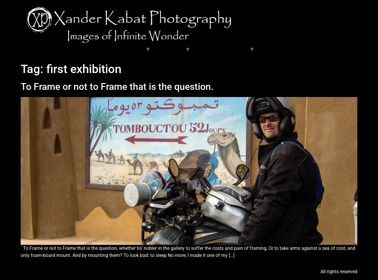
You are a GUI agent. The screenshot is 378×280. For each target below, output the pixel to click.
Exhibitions (170, 49)
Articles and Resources (222, 49)
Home (31, 49)
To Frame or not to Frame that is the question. (117, 86)
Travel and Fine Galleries (116, 49)
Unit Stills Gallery (64, 49)
